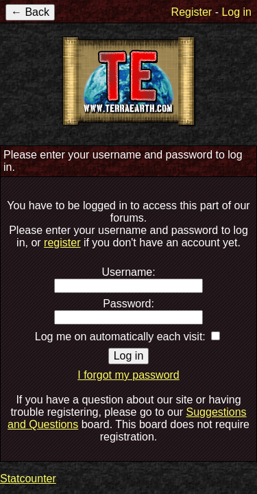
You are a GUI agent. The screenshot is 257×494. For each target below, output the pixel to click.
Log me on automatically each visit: (120, 336)
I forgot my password (128, 375)
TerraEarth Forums (129, 81)
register (62, 242)
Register (191, 12)
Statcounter (28, 478)
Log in (236, 12)
